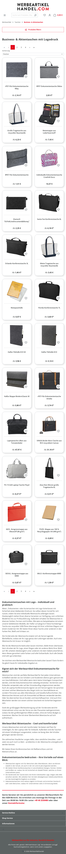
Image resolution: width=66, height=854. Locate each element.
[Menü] (4, 15)
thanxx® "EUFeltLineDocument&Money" (16, 220)
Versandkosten (46, 845)
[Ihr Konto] (49, 15)
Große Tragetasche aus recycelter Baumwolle (16, 131)
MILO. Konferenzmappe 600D (49, 573)
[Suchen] (35, 15)
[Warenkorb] (58, 15)
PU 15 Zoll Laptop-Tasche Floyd (16, 485)
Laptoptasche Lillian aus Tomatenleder (16, 441)
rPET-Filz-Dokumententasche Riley (16, 87)
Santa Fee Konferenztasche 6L (49, 219)
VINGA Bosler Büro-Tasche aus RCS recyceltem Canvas (49, 441)
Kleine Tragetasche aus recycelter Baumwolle (49, 264)
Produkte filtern (33, 29)
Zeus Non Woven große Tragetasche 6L (49, 486)
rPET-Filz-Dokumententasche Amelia (49, 397)
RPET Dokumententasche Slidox (49, 86)
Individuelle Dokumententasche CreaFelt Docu (49, 176)
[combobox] (22, 15)
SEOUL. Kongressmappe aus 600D (16, 574)
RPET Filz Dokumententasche (16, 175)
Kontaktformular (16, 803)
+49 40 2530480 (41, 800)
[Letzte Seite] (34, 47)
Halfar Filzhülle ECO (49, 352)
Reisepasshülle (17, 308)
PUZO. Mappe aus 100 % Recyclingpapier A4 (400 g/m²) (49, 530)
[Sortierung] (33, 54)
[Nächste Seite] (30, 47)
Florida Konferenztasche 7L (49, 308)
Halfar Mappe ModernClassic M (16, 396)
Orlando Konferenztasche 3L (16, 263)
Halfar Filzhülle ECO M (17, 352)
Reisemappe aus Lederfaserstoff (49, 131)
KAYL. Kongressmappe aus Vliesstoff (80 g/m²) (16, 530)
